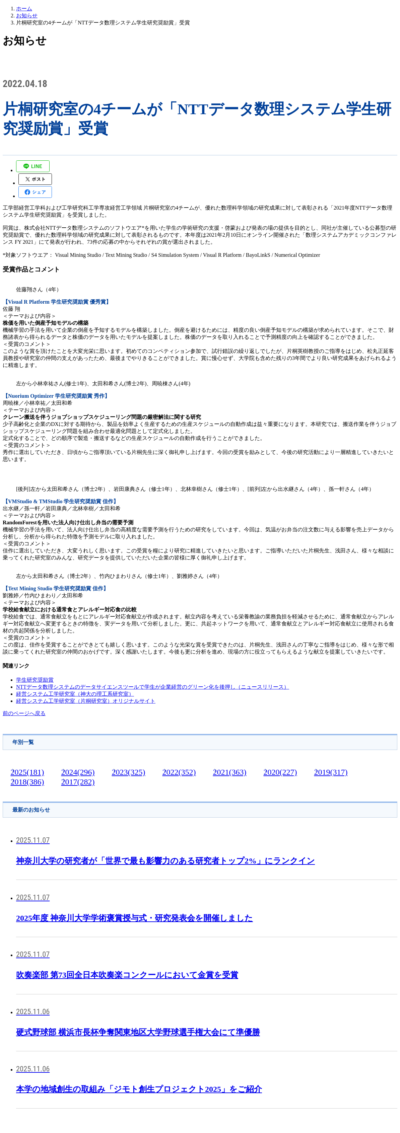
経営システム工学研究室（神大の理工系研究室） (75, 694)
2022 (179, 772)
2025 (27, 772)
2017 (78, 781)
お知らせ (27, 15)
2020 (280, 772)
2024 (78, 772)
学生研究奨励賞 (35, 680)
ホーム (24, 8)
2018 (27, 781)
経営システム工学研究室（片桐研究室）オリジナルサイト (85, 701)
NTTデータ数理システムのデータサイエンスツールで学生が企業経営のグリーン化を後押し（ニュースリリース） (152, 687)
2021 (229, 772)
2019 (330, 772)
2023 (128, 772)
